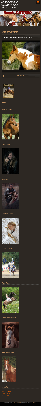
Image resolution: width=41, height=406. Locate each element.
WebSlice (16, 402)
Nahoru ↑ (35, 402)
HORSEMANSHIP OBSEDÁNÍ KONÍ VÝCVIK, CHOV (9, 5)
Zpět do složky (21, 75)
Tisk (20, 402)
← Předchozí (4, 76)
